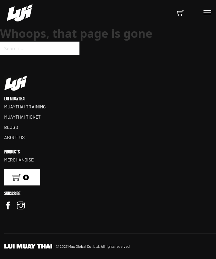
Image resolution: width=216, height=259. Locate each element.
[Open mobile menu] (207, 12)
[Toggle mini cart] (180, 13)
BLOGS (11, 127)
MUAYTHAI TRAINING (25, 106)
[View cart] (22, 177)
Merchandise (19, 159)
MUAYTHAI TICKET (22, 117)
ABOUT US (14, 137)
